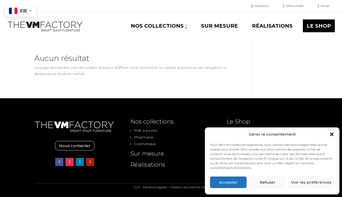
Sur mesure (147, 153)
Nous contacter (74, 145)
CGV (137, 187)
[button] (331, 134)
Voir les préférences (311, 182)
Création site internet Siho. (189, 187)
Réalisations (147, 164)
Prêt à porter (145, 130)
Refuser (267, 182)
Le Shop (238, 121)
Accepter (228, 182)
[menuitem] (260, 6)
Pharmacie (143, 137)
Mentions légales (155, 187)
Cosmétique (145, 143)
